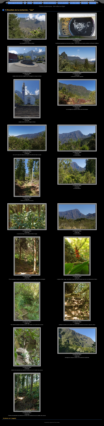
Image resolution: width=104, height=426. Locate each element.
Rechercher (93, 3)
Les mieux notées (74, 3)
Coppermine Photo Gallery (54, 422)
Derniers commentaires (50, 3)
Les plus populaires (63, 3)
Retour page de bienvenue (15, 3)
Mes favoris (84, 3)
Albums (30, 3)
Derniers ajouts (38, 3)
